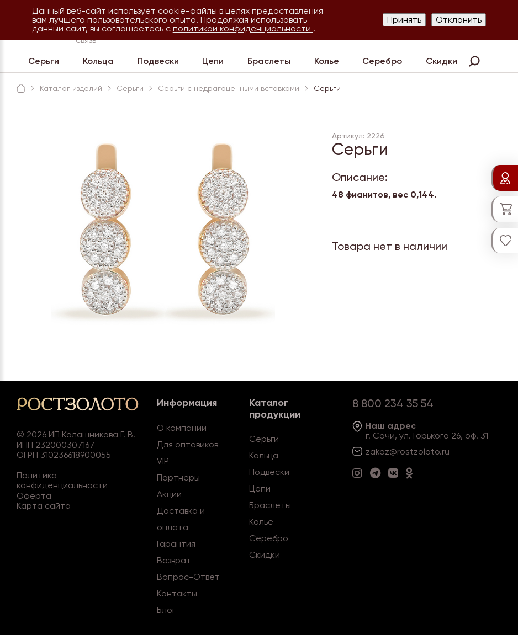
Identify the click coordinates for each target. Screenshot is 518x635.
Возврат (174, 560)
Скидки (441, 61)
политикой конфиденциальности (243, 28)
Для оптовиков (187, 444)
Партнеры (178, 477)
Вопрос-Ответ (188, 577)
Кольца (98, 61)
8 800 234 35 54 (393, 403)
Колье (326, 61)
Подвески (158, 61)
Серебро (382, 61)
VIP (163, 461)
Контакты (177, 593)
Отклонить (459, 19)
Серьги (43, 61)
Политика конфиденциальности (62, 480)
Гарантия (176, 543)
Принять (404, 19)
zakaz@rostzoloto (403, 451)
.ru (445, 451)
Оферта (34, 495)
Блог (166, 610)
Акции (169, 494)
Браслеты (268, 61)
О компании (182, 428)
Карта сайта (44, 505)
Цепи (213, 61)
